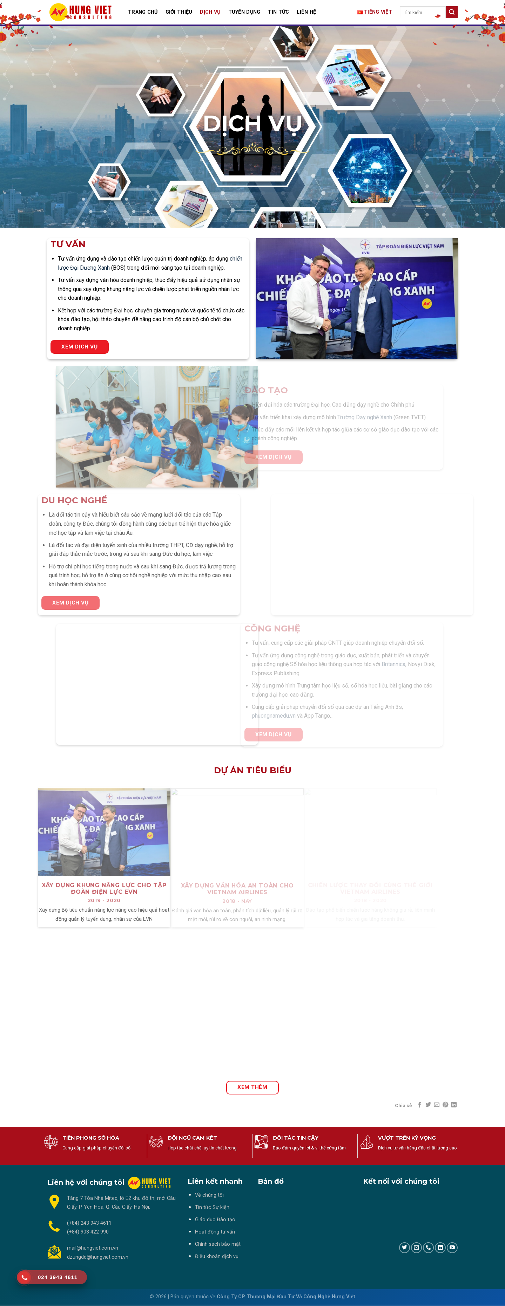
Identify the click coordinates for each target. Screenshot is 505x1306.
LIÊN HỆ (306, 12)
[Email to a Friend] (436, 1105)
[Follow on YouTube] (452, 1247)
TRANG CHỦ (143, 12)
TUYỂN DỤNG (244, 12)
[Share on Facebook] (419, 1105)
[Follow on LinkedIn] (440, 1247)
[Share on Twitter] (428, 1105)
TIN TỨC (278, 12)
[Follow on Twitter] (404, 1247)
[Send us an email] (416, 1247)
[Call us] (428, 1247)
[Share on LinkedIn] (454, 1105)
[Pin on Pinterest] (445, 1105)
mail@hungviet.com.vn (92, 1248)
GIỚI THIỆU (179, 12)
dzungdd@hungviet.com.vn (97, 1257)
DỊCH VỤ (210, 12)
